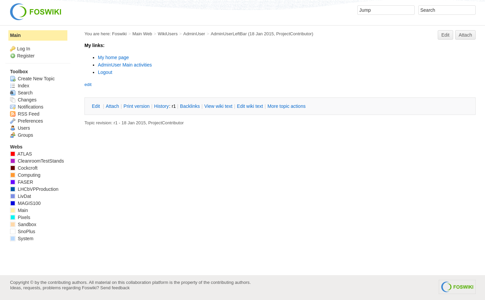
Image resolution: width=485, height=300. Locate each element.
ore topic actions (286, 106)
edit (88, 84)
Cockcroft (24, 168)
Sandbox (23, 224)
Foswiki (119, 33)
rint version (137, 106)
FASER (21, 182)
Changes (23, 99)
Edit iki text (250, 106)
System (22, 238)
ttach (112, 106)
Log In (23, 48)
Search (21, 92)
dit (96, 106)
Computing (25, 175)
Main (15, 35)
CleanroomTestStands (37, 161)
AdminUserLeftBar (229, 33)
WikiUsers (168, 33)
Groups (21, 135)
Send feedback (115, 287)
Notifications (26, 107)
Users (20, 128)
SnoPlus (22, 231)
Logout (105, 72)
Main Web (142, 33)
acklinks (190, 106)
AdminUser (194, 33)
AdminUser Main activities (125, 65)
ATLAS (21, 154)
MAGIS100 (25, 203)
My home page (113, 57)
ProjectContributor (294, 33)
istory (161, 106)
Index (19, 85)
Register (26, 55)
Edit (445, 35)
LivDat (20, 196)
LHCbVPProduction (34, 189)
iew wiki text (218, 106)
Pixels (20, 217)
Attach (465, 35)
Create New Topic (32, 78)
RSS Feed (24, 114)
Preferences (26, 121)
